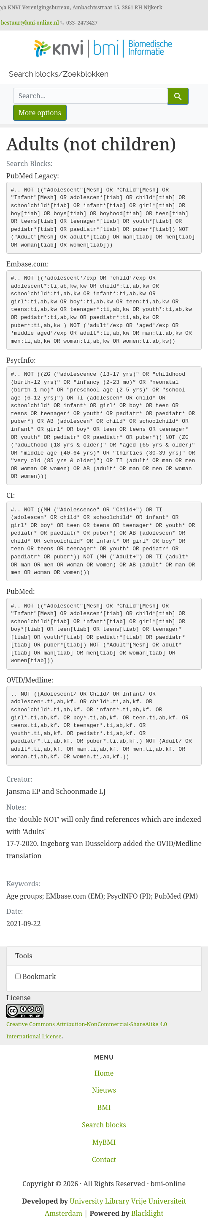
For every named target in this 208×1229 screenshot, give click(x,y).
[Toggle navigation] (18, 58)
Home (104, 1073)
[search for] (90, 96)
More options (40, 112)
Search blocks (104, 1124)
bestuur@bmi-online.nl (30, 22)
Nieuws (104, 1090)
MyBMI (104, 1142)
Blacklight (147, 1213)
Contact (104, 1159)
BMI (104, 1107)
